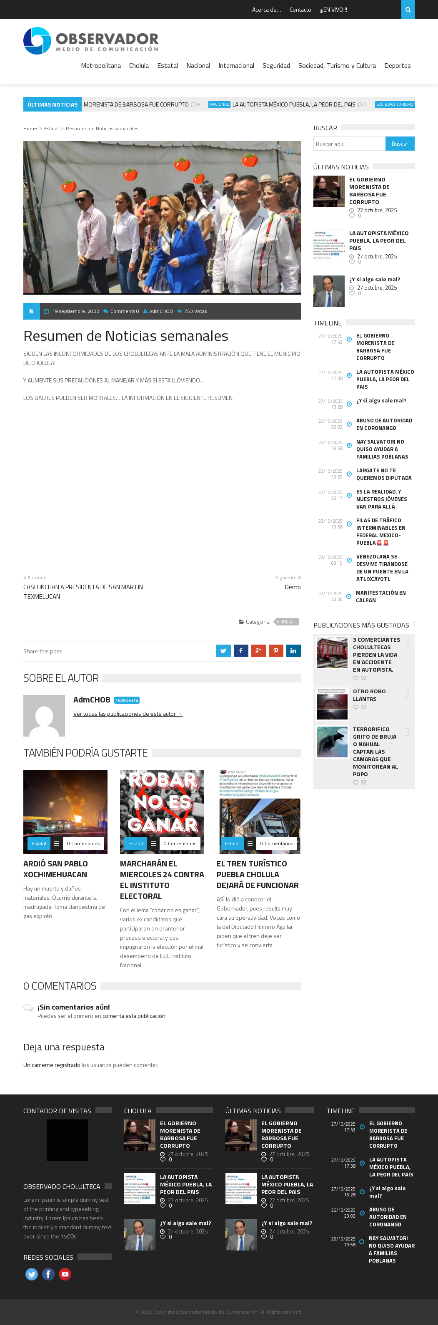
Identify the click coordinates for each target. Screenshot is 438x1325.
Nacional (198, 65)
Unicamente (39, 1064)
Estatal (167, 65)
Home (30, 128)
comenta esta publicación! (135, 1015)
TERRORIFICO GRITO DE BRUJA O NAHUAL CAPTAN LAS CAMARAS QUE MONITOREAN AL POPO (375, 751)
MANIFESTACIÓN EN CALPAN (381, 596)
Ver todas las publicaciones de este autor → (128, 713)
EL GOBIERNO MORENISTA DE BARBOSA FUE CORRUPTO (120, 104)
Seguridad (276, 65)
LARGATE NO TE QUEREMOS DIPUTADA (384, 473)
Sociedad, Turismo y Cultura (337, 65)
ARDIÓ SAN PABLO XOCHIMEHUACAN (55, 869)
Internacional (236, 65)
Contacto (300, 9)
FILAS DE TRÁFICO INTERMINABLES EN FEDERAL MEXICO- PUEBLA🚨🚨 (380, 531)
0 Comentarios (83, 843)
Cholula (139, 65)
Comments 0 (124, 311)
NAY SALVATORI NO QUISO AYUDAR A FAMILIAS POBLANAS (382, 449)
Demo (293, 587)
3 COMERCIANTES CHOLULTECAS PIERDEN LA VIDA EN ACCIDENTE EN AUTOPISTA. (376, 654)
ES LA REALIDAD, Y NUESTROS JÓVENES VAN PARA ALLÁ (381, 499)
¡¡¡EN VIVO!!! (333, 9)
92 (363, 678)
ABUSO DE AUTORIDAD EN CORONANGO (384, 424)
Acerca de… (266, 9)
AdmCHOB (158, 311)
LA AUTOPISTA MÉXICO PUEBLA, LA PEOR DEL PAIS (296, 104)
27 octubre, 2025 (377, 210)
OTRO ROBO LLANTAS (369, 694)
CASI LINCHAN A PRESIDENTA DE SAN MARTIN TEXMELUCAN (83, 591)
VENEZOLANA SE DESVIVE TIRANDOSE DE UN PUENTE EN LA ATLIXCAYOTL (382, 568)
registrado (68, 1064)
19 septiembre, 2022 (75, 311)
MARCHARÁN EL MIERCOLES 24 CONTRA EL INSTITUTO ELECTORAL (162, 879)
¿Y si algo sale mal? (374, 279)
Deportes (397, 65)
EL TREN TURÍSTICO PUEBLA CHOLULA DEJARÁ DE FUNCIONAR (258, 874)
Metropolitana (101, 65)
